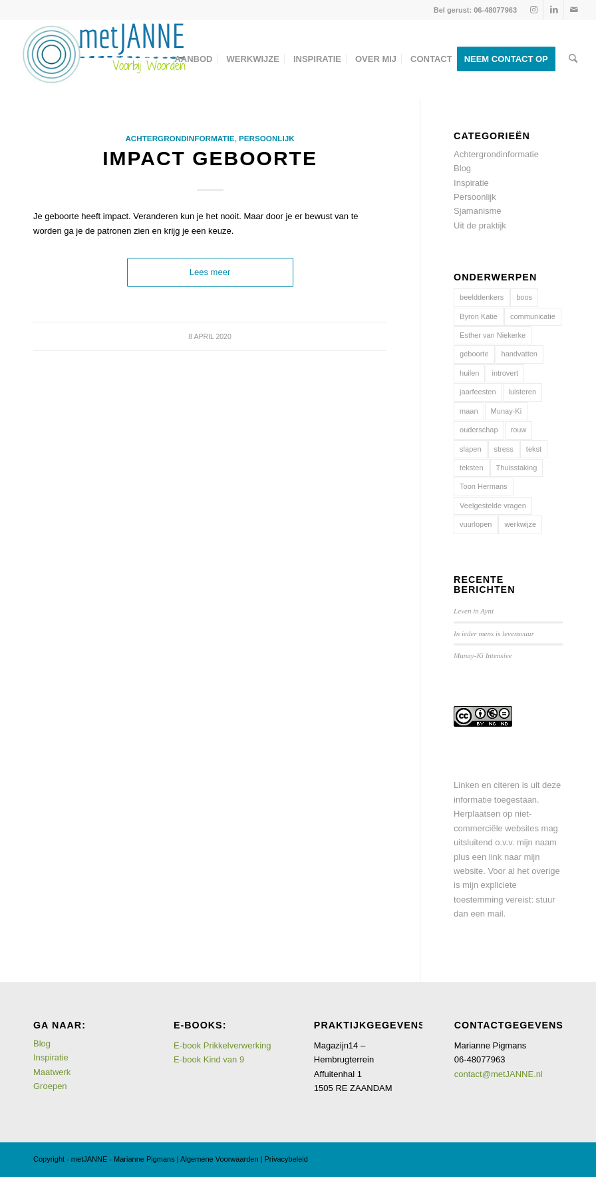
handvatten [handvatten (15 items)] (519, 354)
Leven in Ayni (474, 611)
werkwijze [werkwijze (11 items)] (520, 524)
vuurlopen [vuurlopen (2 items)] (476, 524)
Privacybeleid (286, 1159)
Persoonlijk (267, 138)
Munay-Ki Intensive (483, 655)
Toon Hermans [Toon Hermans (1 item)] (484, 486)
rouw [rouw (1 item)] (519, 430)
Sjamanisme (478, 211)
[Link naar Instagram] (533, 10)
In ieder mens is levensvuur (494, 633)
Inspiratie (471, 183)
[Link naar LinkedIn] (553, 10)
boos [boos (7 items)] (524, 297)
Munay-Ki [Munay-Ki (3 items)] (506, 411)
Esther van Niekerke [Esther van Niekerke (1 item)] (492, 335)
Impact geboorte (209, 158)
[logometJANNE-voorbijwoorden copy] (103, 59)
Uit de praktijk (480, 225)
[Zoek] (573, 59)
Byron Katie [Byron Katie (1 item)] (479, 316)
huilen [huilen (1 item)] (469, 373)
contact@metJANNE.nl (498, 1074)
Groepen (50, 1086)
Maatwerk (52, 1072)
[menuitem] (193, 59)
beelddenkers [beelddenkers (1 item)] (482, 297)
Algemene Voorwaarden (219, 1159)
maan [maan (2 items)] (469, 411)
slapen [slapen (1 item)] (470, 449)
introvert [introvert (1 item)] (505, 373)
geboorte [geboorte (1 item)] (474, 354)
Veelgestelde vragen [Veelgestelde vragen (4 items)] (493, 506)
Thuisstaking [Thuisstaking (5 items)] (516, 468)
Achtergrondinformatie (179, 138)
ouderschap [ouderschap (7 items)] (479, 430)
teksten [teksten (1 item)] (471, 468)
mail (496, 914)
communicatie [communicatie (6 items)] (532, 316)
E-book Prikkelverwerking (222, 1045)
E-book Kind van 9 (209, 1059)
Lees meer (210, 272)
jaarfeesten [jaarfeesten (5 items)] (478, 392)
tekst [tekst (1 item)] (533, 449)
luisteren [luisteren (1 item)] (523, 392)
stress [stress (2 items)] (504, 449)
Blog (462, 168)
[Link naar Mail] (574, 10)
